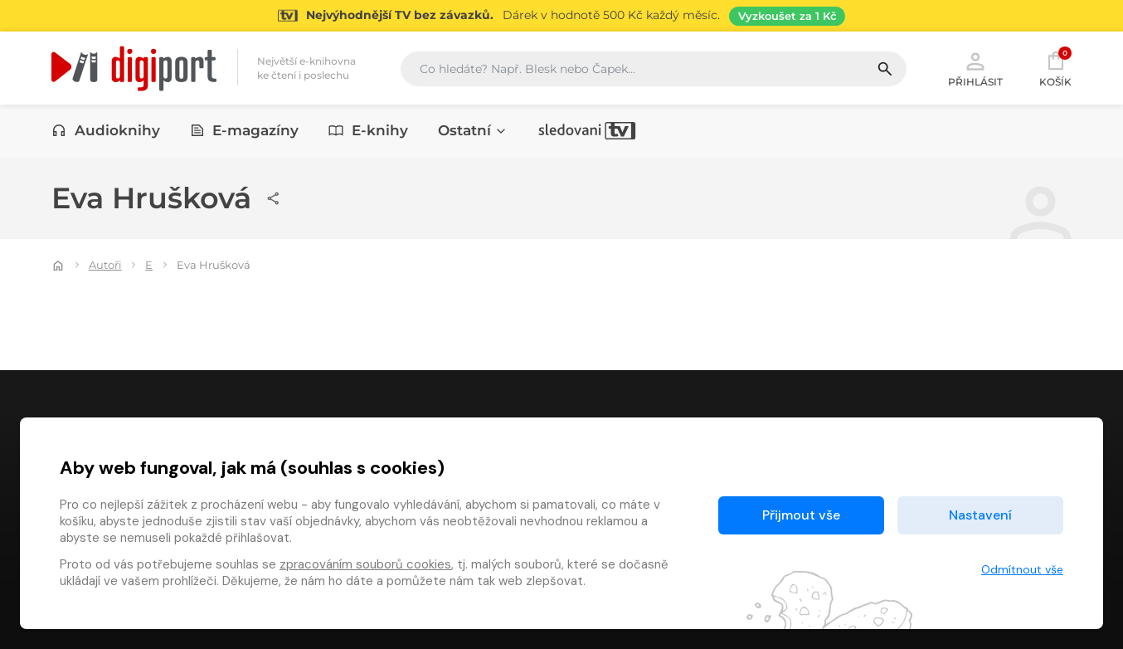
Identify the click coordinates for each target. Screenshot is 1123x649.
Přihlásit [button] (975, 68)
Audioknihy (105, 130)
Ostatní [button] (473, 130)
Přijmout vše (801, 515)
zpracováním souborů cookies (365, 564)
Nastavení (980, 515)
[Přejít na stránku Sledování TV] (561, 16)
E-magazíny (244, 130)
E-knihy (368, 130)
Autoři (105, 264)
